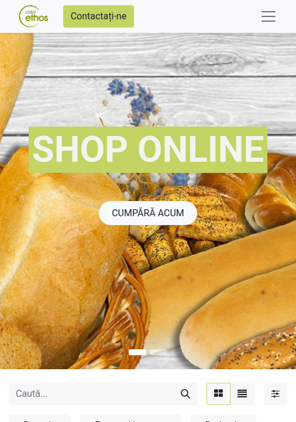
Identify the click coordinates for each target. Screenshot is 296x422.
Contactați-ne (99, 16)
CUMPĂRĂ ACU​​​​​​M (148, 213)
